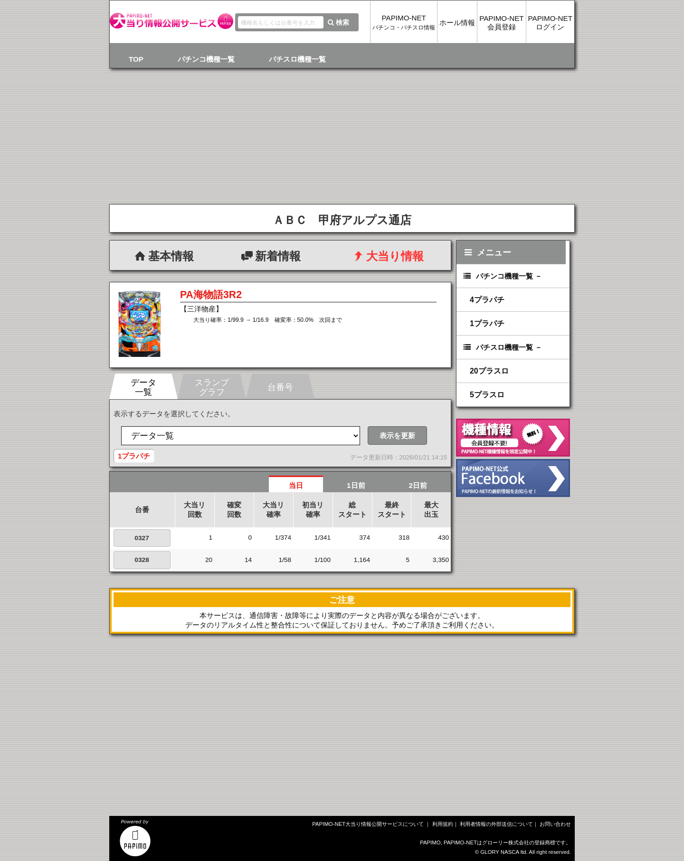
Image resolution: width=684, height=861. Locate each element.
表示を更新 (397, 435)
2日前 (418, 485)
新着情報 (270, 256)
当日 (296, 485)
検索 (337, 22)
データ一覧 (143, 387)
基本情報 (163, 256)
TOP (136, 59)
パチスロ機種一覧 (297, 59)
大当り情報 (387, 256)
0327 (141, 538)
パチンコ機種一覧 (206, 59)
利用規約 (442, 824)
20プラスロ (489, 371)
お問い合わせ (555, 824)
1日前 (356, 485)
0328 (141, 559)
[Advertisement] (225, 740)
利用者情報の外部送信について (496, 824)
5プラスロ (487, 395)
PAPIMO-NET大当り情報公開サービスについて (368, 824)
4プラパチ (487, 300)
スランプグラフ (212, 387)
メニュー (486, 252)
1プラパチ (487, 323)
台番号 (280, 387)
